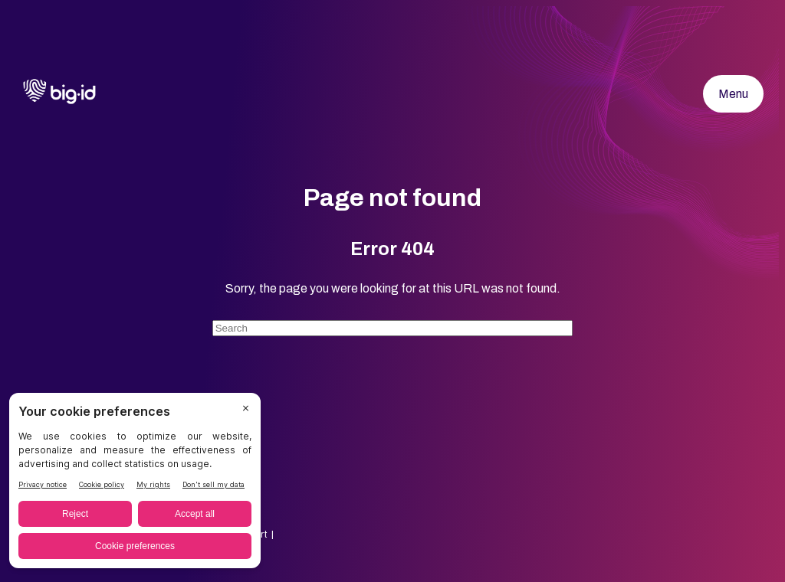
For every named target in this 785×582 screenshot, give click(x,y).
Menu (733, 93)
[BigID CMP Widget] (135, 484)
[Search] (392, 328)
